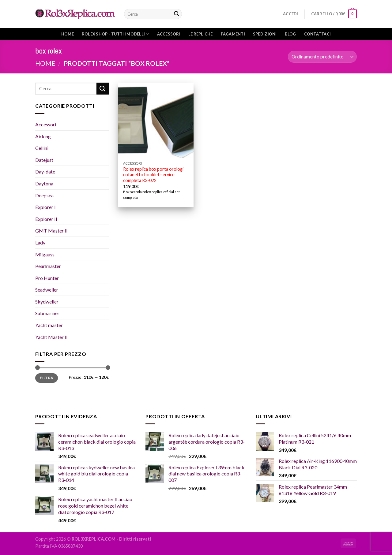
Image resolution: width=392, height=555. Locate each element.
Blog (290, 34)
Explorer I (45, 207)
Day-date (45, 171)
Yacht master (49, 325)
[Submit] (176, 14)
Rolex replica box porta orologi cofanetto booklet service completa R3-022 (153, 174)
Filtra (46, 377)
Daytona (44, 183)
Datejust (44, 160)
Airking (43, 136)
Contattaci (317, 34)
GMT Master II (51, 230)
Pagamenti (233, 34)
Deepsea (44, 195)
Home (67, 34)
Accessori (168, 34)
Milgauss (45, 254)
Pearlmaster (48, 266)
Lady (40, 242)
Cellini (41, 148)
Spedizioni (265, 34)
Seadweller (46, 289)
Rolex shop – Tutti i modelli (115, 34)
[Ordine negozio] (322, 57)
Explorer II (46, 219)
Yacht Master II (51, 337)
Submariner (47, 313)
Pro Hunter (47, 278)
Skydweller (46, 301)
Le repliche (200, 34)
